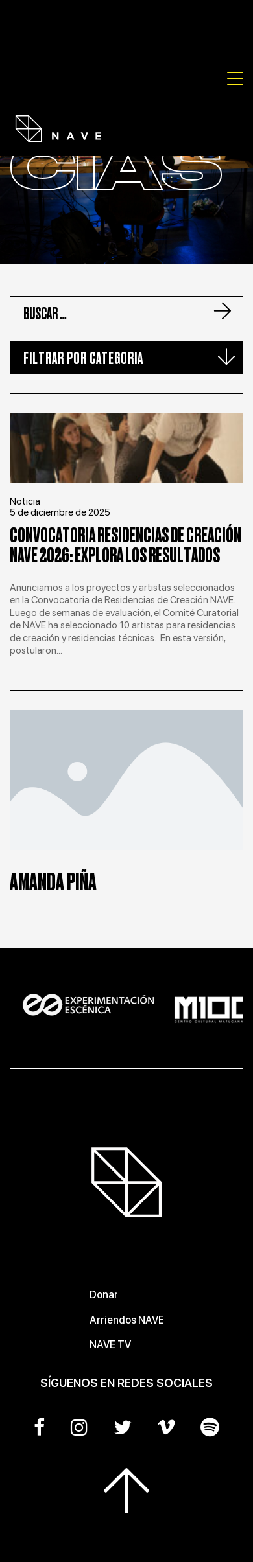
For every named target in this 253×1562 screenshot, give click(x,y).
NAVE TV (110, 1344)
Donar (104, 1295)
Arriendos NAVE (127, 1320)
